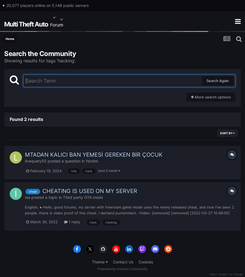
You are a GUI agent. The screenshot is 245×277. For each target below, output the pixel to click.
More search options (211, 97)
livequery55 (36, 161)
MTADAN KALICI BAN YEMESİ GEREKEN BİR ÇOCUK (93, 154)
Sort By (227, 133)
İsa (27, 197)
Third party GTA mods (83, 197)
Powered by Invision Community (122, 269)
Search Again (217, 80)
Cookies (146, 262)
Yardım (92, 161)
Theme (100, 262)
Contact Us (123, 262)
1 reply (72, 222)
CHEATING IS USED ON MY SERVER (89, 191)
